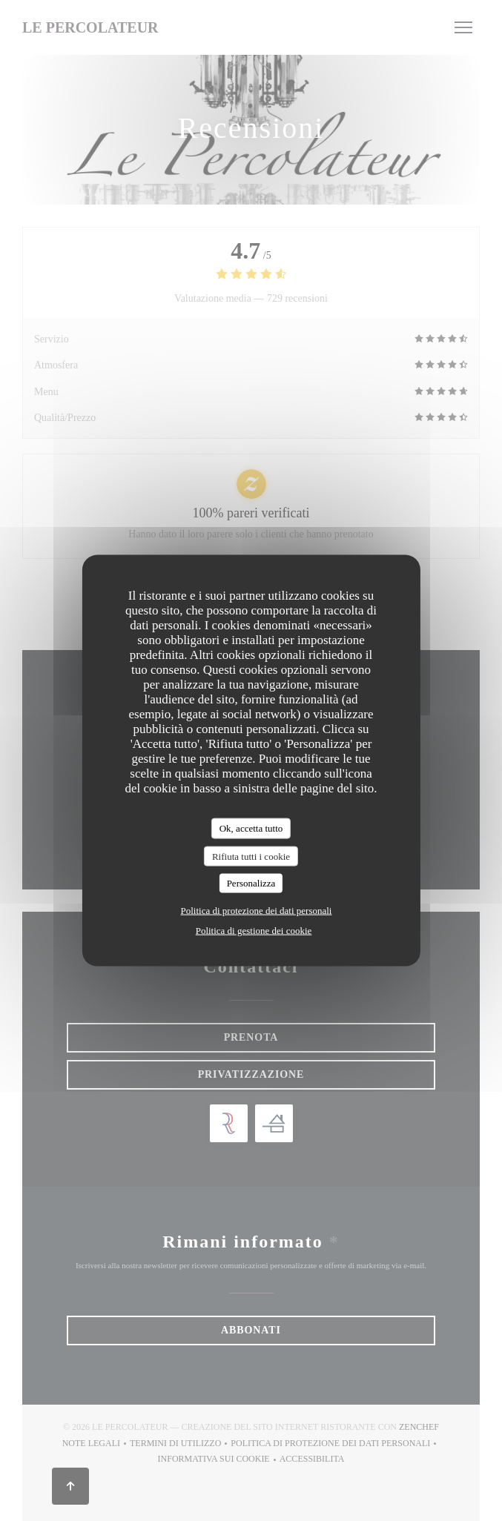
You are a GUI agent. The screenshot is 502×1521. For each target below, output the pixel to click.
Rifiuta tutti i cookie (251, 855)
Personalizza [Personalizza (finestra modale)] (251, 883)
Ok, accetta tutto (251, 828)
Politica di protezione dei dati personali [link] (256, 909)
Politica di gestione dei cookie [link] (254, 929)
